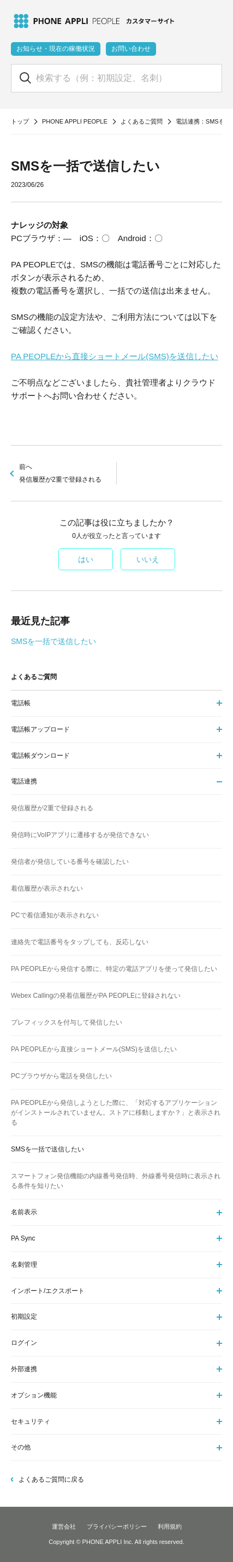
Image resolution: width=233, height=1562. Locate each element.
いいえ (147, 559)
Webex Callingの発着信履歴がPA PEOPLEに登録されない (96, 995)
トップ (20, 121)
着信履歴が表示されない (47, 888)
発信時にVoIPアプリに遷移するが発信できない (80, 835)
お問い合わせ (131, 48)
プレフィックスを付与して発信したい (66, 1022)
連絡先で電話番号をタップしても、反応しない (79, 942)
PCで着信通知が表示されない (55, 915)
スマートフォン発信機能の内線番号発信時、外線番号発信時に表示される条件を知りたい (115, 1181)
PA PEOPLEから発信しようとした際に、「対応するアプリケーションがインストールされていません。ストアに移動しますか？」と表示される (115, 1112)
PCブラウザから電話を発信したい (61, 1076)
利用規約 (170, 1526)
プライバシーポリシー (117, 1526)
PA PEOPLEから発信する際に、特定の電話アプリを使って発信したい (114, 969)
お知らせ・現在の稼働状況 (55, 48)
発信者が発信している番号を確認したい (70, 861)
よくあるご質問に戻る (51, 1479)
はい (85, 559)
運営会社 (64, 1526)
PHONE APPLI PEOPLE (74, 121)
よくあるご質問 (142, 121)
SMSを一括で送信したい (53, 641)
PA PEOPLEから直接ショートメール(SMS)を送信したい (114, 356)
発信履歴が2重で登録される (52, 808)
